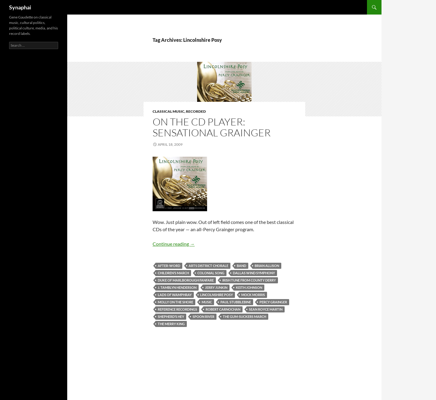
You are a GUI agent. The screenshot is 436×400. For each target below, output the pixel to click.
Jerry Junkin (216, 287)
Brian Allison (267, 266)
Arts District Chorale (208, 266)
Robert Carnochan (223, 309)
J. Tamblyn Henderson (177, 287)
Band (241, 266)
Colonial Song (210, 273)
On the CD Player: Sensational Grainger (212, 127)
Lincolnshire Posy (216, 295)
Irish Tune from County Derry (249, 280)
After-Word (169, 266)
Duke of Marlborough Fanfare (186, 280)
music (207, 302)
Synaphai (20, 7)
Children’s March (173, 273)
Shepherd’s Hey (171, 316)
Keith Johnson (249, 287)
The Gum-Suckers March (244, 316)
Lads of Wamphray (175, 295)
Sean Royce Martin (265, 309)
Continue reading (174, 244)
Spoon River (203, 316)
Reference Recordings (177, 309)
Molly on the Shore (175, 302)
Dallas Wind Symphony (254, 273)
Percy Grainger (273, 302)
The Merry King (171, 324)
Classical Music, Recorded (179, 111)
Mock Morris (253, 295)
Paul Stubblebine (235, 302)
